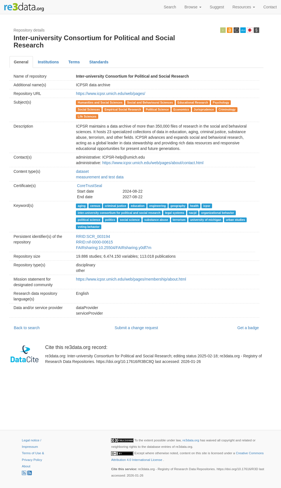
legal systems (174, 212)
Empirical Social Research (122, 109)
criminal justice (115, 205)
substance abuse (156, 219)
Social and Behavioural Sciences (150, 102)
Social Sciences (89, 109)
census (95, 205)
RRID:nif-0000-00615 (94, 242)
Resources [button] (243, 7)
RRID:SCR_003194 (93, 236)
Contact (270, 7)
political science (89, 219)
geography (178, 205)
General (21, 62)
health (194, 205)
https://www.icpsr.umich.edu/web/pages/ (110, 93)
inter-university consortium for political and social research (119, 212)
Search (170, 7)
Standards (98, 62)
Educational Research (192, 102)
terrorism (179, 219)
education (138, 205)
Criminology (227, 109)
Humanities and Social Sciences (100, 102)
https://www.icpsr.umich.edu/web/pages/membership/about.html (131, 279)
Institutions (48, 62)
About (26, 466)
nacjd (192, 212)
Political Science (157, 109)
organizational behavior (217, 212)
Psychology (221, 102)
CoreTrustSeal (89, 185)
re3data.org (191, 440)
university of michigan (205, 219)
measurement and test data (99, 177)
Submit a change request (136, 328)
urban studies (235, 219)
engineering (157, 205)
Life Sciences (87, 116)
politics (110, 219)
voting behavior (89, 226)
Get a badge (248, 328)
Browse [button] (192, 7)
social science (130, 219)
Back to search (27, 328)
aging (82, 205)
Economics (181, 109)
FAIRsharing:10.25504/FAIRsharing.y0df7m (113, 247)
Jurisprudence (204, 109)
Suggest (217, 7)
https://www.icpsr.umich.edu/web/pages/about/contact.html (152, 163)
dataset (82, 171)
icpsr (206, 205)
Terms (74, 62)
